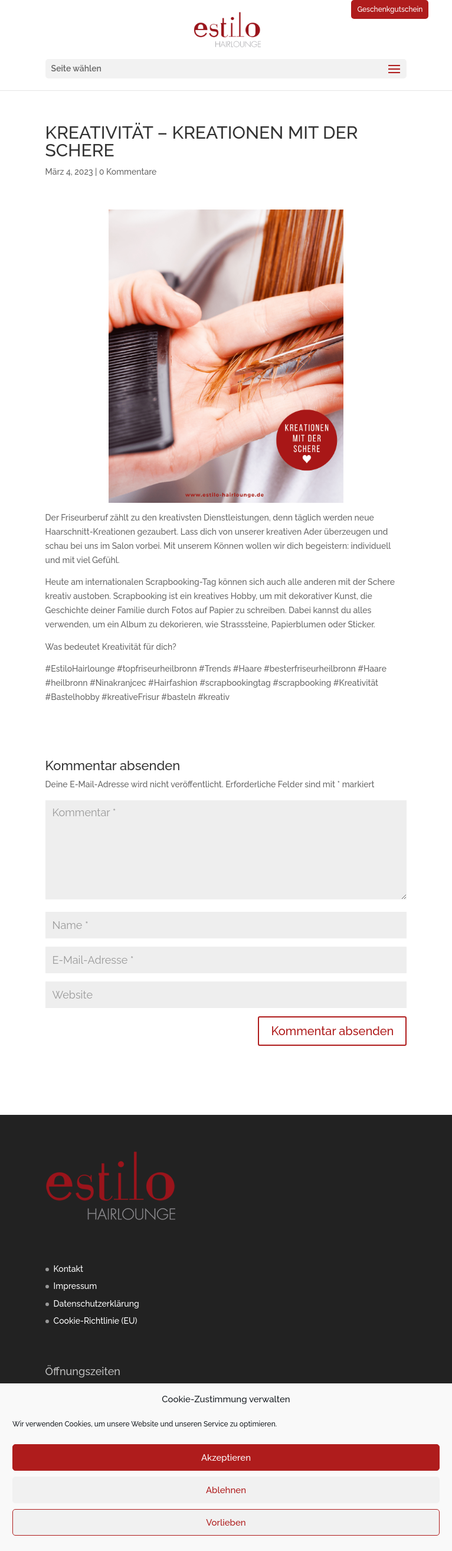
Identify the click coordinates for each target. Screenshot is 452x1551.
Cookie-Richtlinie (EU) (95, 1321)
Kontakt (68, 1269)
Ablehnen (226, 1490)
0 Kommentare (127, 171)
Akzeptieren (226, 1457)
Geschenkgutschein (389, 9)
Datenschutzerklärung (96, 1303)
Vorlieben (225, 1522)
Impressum (75, 1286)
